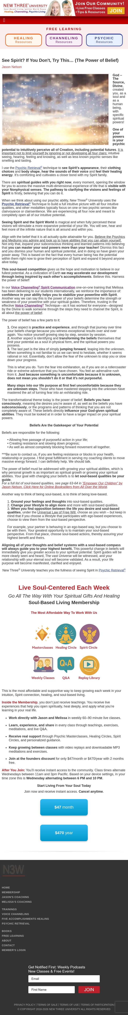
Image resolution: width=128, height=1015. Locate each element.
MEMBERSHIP (11, 892)
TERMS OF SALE (47, 1004)
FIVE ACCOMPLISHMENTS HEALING (25, 918)
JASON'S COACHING (15, 897)
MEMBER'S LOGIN (14, 950)
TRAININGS (9, 909)
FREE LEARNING (13, 935)
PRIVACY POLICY (24, 1004)
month (64, 807)
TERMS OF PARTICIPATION (97, 1004)
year (64, 833)
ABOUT (6, 940)
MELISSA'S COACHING (17, 901)
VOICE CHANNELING (15, 914)
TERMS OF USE (69, 1004)
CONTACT (8, 945)
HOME (6, 887)
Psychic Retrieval (28, 168)
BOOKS (7, 931)
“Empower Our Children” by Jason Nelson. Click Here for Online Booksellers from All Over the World (62, 485)
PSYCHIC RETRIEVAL (16, 923)
